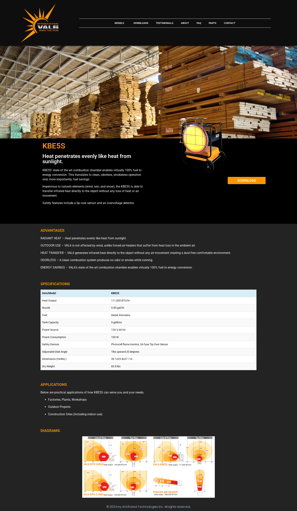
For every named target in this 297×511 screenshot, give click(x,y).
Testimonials (164, 23)
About (185, 23)
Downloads (141, 23)
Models (120, 23)
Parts (212, 23)
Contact (229, 23)
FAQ (199, 23)
